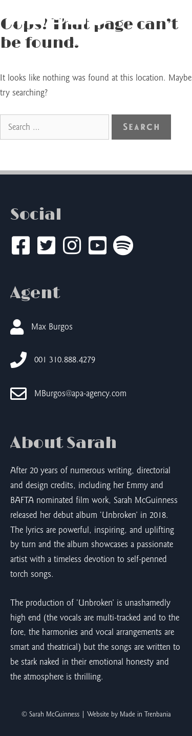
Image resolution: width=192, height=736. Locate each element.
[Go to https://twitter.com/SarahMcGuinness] (46, 246)
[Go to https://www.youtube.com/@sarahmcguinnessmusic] (97, 246)
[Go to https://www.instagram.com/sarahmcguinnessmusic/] (71, 246)
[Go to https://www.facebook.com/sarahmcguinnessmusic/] (20, 246)
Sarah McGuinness (96, 50)
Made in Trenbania (145, 714)
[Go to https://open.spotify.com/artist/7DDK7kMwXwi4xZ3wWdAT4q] (123, 246)
